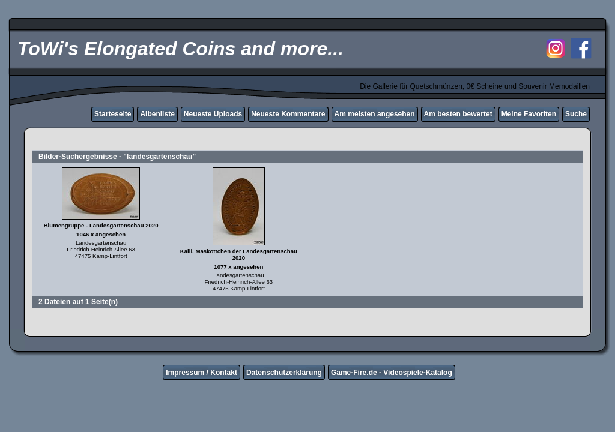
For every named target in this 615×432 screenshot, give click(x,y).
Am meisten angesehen (375, 114)
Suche (576, 114)
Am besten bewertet (458, 114)
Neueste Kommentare (288, 114)
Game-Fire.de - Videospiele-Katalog (391, 372)
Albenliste (157, 114)
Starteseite (112, 114)
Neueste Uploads (213, 114)
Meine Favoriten (528, 114)
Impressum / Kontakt (201, 372)
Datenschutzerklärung (284, 372)
